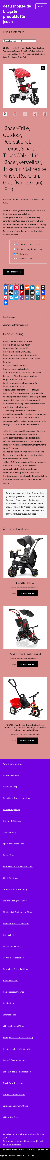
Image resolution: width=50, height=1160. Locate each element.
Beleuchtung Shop (11, 809)
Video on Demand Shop (13, 1026)
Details (5, 203)
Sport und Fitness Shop (13, 843)
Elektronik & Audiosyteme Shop (17, 912)
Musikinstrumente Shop (14, 1094)
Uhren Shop (8, 934)
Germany (24, 254)
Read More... (44, 1155)
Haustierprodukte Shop (13, 991)
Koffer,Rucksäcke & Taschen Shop (18, 1037)
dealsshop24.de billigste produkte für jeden (17, 13)
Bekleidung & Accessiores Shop (17, 798)
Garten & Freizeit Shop (13, 957)
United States (26, 244)
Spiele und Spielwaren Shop (15, 1105)
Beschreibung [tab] (9, 317)
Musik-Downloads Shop (13, 1083)
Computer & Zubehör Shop (15, 889)
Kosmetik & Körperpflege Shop (17, 1048)
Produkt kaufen (13, 271)
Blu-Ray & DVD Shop (12, 821)
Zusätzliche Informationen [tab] (15, 324)
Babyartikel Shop (11, 775)
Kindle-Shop (8, 1003)
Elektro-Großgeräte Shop (15, 900)
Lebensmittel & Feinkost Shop (17, 1071)
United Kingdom (27, 249)
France (23, 258)
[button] (43, 68)
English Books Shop (12, 946)
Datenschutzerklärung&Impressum (19, 1141)
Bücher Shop (9, 855)
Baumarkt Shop (10, 786)
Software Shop (9, 1014)
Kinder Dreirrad (18, 48)
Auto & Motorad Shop (13, 764)
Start (8, 48)
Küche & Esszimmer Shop (14, 1060)
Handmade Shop (10, 980)
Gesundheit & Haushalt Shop (16, 969)
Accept (31, 1155)
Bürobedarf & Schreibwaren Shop (18, 866)
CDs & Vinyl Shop (10, 878)
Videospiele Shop (11, 1117)
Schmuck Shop (9, 832)
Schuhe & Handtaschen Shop (16, 923)
